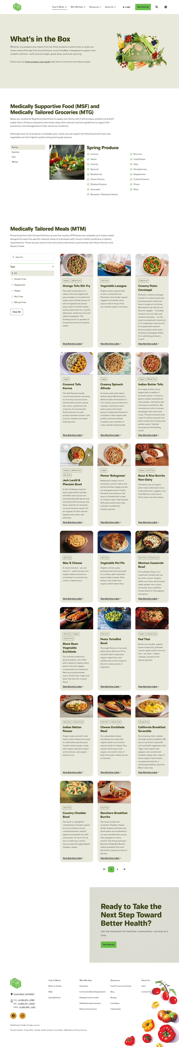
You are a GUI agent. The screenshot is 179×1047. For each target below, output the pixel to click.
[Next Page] (124, 869)
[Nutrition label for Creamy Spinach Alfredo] (114, 395)
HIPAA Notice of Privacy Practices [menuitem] (75, 1030)
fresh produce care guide (37, 61)
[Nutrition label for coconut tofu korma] (76, 395)
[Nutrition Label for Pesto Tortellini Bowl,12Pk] (114, 649)
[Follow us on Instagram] (22, 1016)
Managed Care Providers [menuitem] (89, 998)
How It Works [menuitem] (58, 7)
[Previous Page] (104, 869)
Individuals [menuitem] (83, 986)
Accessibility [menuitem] (58, 1030)
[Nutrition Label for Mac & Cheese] (76, 567)
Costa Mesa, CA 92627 (24, 994)
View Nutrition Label (72, 344)
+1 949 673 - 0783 (26, 1000)
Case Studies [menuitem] (115, 1009)
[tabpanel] (109, 170)
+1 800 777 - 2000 (26, 1004)
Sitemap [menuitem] (37, 1030)
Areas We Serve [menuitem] (54, 998)
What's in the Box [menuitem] (55, 986)
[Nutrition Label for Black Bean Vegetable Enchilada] (76, 649)
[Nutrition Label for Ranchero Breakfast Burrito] (114, 821)
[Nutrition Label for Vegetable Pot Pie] (114, 567)
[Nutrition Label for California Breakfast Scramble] (152, 735)
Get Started (143, 7)
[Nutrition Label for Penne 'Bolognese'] (114, 485)
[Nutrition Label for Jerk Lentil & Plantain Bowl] (76, 485)
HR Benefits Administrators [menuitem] (90, 1003)
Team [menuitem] (143, 986)
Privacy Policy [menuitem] (29, 1030)
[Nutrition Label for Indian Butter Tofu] (152, 395)
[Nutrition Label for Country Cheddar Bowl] (76, 821)
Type (12, 266)
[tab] (27, 147)
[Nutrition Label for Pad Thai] (152, 649)
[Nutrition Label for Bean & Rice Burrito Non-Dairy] (152, 485)
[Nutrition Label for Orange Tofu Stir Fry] (76, 301)
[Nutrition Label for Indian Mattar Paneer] (76, 735)
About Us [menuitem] (109, 7)
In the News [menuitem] (114, 1003)
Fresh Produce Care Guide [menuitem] (120, 986)
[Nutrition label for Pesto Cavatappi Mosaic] (152, 301)
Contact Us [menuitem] (145, 992)
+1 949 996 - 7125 (27, 1007)
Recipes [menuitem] (113, 998)
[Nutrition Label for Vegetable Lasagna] (114, 301)
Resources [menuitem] (94, 7)
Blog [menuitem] (112, 992)
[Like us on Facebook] (13, 1016)
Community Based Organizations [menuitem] (92, 992)
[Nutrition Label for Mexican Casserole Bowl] (152, 567)
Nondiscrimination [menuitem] (47, 1030)
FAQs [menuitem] (50, 992)
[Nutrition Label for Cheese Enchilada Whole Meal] (114, 735)
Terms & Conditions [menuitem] (16, 1030)
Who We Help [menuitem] (77, 7)
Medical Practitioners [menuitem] (88, 1009)
